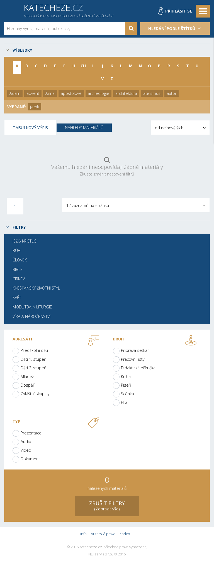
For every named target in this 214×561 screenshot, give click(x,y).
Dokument (30, 458)
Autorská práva (103, 533)
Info (83, 533)
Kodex (125, 533)
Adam (14, 93)
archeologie (98, 93)
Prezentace (31, 433)
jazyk (34, 106)
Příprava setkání (135, 350)
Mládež (27, 376)
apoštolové (71, 93)
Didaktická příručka (138, 367)
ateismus (151, 93)
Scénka (127, 393)
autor (171, 93)
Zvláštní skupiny (35, 393)
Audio (26, 441)
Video (26, 450)
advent (32, 93)
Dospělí (28, 385)
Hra (124, 402)
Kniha (126, 376)
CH (83, 65)
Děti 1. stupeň (34, 359)
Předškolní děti (34, 350)
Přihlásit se (178, 11)
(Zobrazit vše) (107, 505)
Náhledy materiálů (84, 127)
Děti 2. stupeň (34, 367)
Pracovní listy (133, 359)
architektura (126, 93)
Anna (50, 93)
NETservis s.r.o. (100, 554)
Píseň (126, 385)
